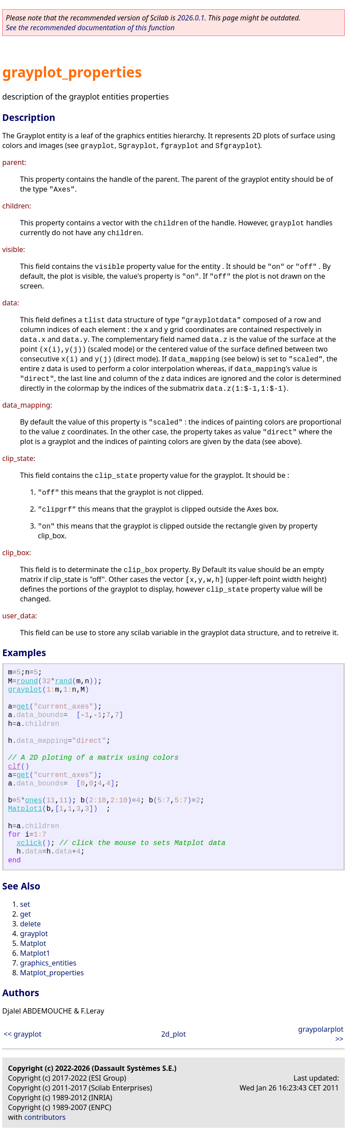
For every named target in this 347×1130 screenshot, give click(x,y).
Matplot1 (25, 809)
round (27, 681)
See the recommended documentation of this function (90, 27)
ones (33, 801)
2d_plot (173, 1034)
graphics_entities (48, 963)
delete (30, 924)
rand (63, 681)
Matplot (33, 943)
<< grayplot (22, 1034)
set (25, 904)
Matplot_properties (52, 973)
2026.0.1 (190, 18)
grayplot (25, 690)
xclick (29, 843)
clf (14, 767)
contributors (45, 1117)
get (22, 707)
